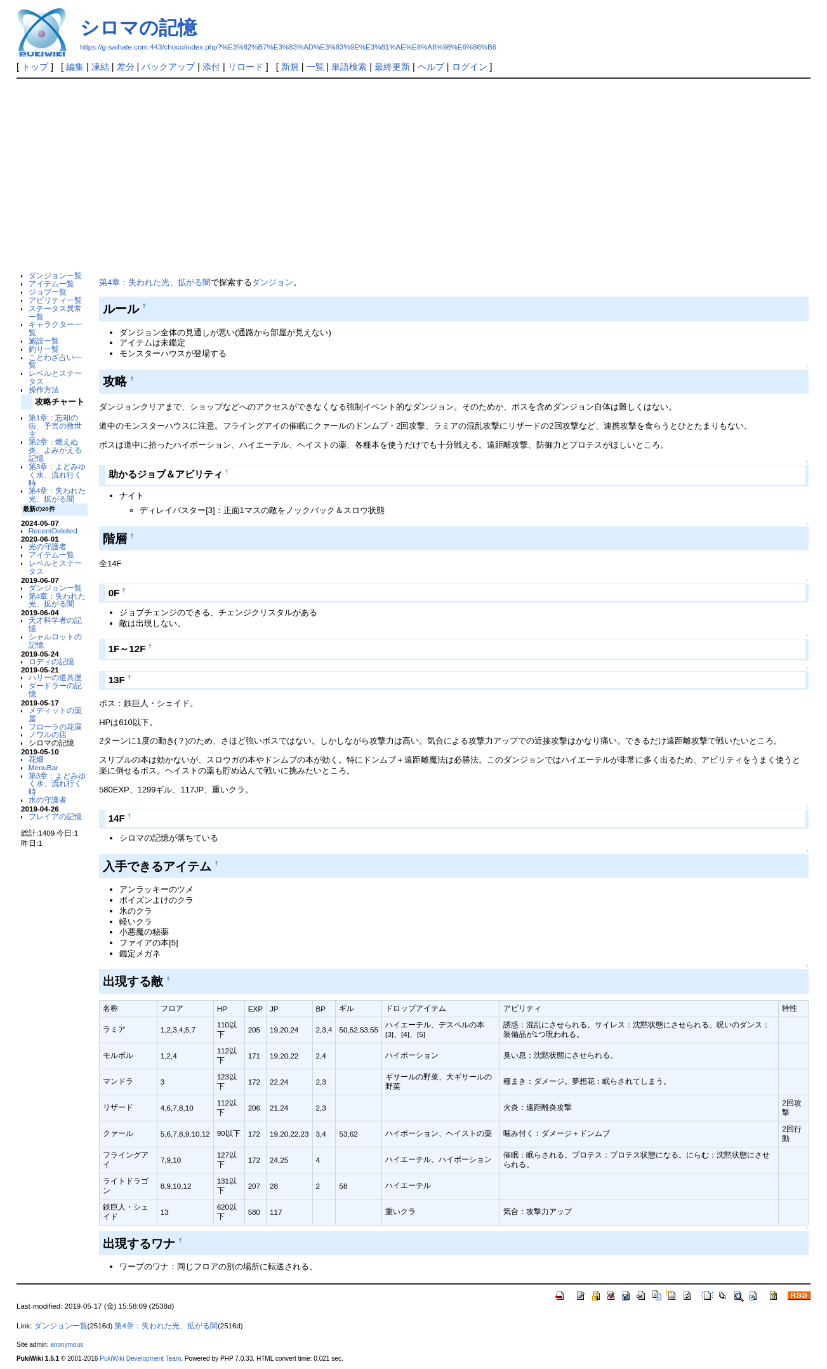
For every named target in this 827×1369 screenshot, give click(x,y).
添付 (211, 67)
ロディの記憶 (51, 661)
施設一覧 (44, 341)
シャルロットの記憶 (55, 640)
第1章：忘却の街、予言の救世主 (55, 425)
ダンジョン (272, 282)
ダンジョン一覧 (55, 275)
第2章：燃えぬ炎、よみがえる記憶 (55, 449)
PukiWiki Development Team (140, 1358)
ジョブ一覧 (48, 292)
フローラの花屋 (55, 727)
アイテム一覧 (51, 283)
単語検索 (349, 67)
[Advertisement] (414, 174)
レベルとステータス (55, 377)
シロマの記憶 (138, 27)
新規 (290, 67)
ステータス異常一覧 (55, 312)
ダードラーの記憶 (55, 689)
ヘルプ (431, 67)
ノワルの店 (48, 734)
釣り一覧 (44, 349)
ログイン (469, 67)
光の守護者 (48, 546)
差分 (126, 67)
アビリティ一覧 (55, 300)
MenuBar (43, 767)
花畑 (36, 759)
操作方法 (44, 389)
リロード (245, 67)
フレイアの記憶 (55, 816)
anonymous (66, 1344)
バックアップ (168, 67)
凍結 (100, 67)
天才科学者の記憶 (55, 624)
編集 (75, 67)
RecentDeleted (53, 530)
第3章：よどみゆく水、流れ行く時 (57, 474)
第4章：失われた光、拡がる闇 (57, 494)
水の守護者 (48, 800)
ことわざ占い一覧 (55, 361)
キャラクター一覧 (55, 328)
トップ (35, 67)
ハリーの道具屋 (55, 677)
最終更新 (392, 67)
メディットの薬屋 (55, 714)
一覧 (315, 67)
